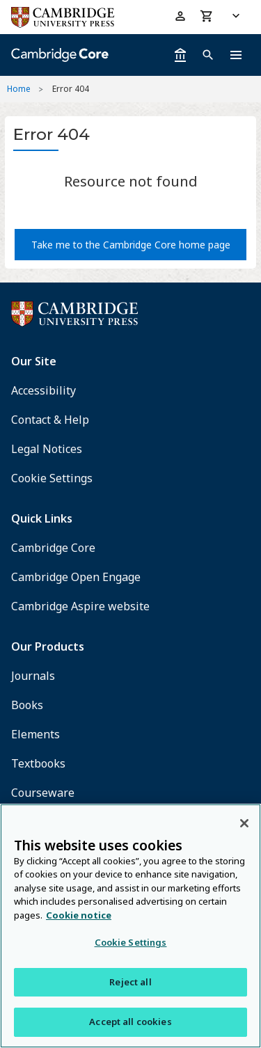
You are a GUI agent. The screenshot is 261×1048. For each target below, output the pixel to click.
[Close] (244, 823)
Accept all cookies (130, 1021)
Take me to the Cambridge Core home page (130, 244)
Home (19, 89)
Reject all (130, 982)
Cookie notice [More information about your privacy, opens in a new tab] (78, 915)
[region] (130, 926)
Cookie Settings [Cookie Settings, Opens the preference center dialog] (131, 942)
